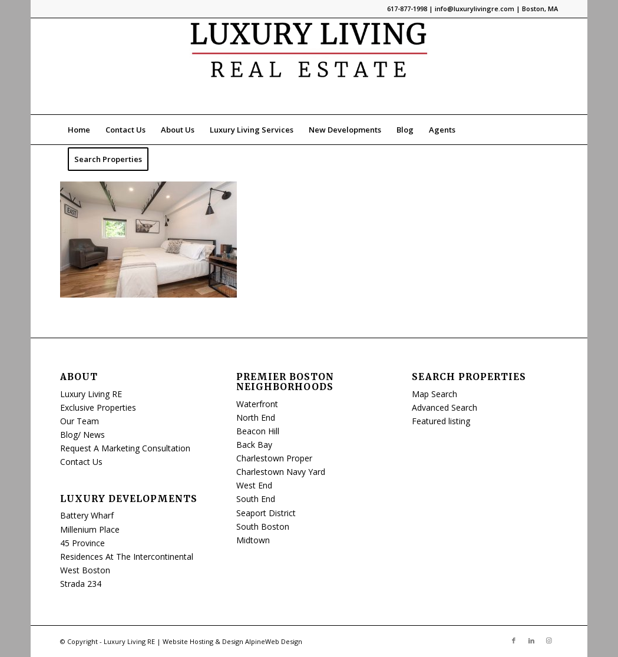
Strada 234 (80, 583)
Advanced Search (444, 407)
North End (255, 417)
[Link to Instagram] (549, 640)
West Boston (85, 570)
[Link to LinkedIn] (531, 640)
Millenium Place (90, 529)
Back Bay (254, 444)
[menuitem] (79, 129)
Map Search (434, 394)
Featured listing (441, 421)
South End (255, 498)
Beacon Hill (257, 431)
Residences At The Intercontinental (126, 556)
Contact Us (81, 461)
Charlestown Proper (274, 458)
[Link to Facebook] (514, 640)
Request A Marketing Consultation (125, 448)
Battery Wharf (87, 515)
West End (254, 485)
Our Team (79, 421)
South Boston (262, 526)
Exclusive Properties (98, 407)
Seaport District (266, 513)
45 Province (82, 543)
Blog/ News (82, 434)
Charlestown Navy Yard (280, 471)
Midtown (253, 540)
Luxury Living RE (91, 394)
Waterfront (257, 404)
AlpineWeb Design (273, 641)
